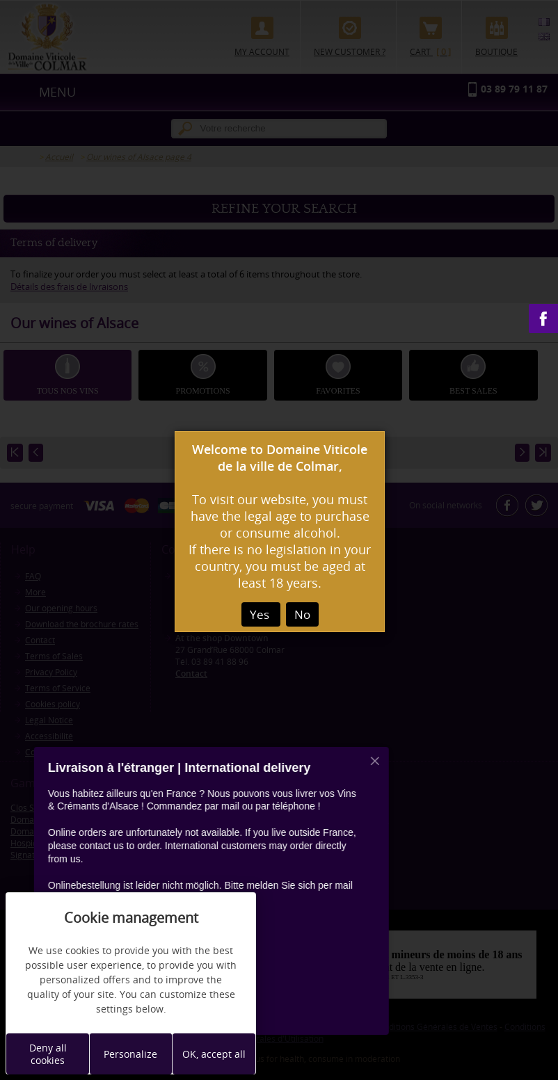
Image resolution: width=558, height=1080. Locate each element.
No (302, 614)
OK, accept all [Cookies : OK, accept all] (214, 1054)
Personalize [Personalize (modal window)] (130, 1054)
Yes (261, 614)
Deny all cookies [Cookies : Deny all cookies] (48, 1054)
